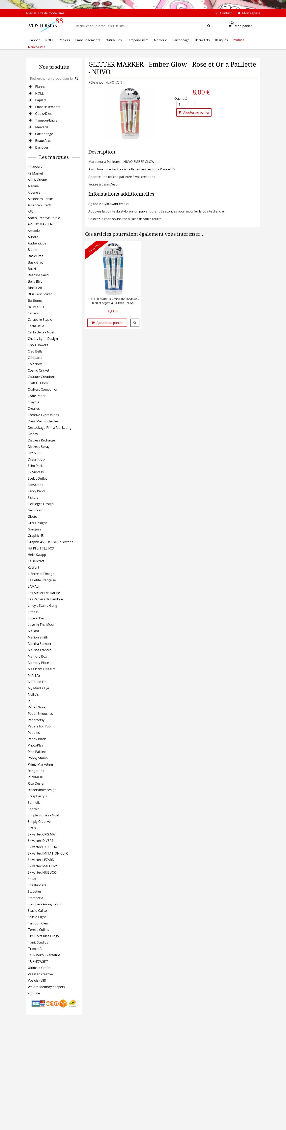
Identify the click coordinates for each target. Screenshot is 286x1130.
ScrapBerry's (37, 796)
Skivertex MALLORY (42, 866)
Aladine (33, 186)
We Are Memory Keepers (46, 987)
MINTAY (34, 675)
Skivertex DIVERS (40, 840)
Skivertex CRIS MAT (42, 834)
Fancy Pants (36, 491)
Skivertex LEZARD (41, 860)
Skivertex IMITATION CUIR (48, 853)
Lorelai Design (38, 618)
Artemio (34, 230)
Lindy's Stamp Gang (42, 605)
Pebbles (34, 732)
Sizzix (32, 828)
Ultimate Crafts (39, 968)
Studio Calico (37, 910)
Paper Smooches (40, 713)
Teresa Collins (38, 929)
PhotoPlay (35, 745)
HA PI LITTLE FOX (41, 548)
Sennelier (35, 802)
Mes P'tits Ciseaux (41, 669)
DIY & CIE (35, 453)
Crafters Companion (43, 389)
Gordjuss (34, 529)
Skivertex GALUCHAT (43, 847)
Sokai (32, 879)
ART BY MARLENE (41, 224)
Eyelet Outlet (37, 478)
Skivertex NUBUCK (42, 872)
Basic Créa (35, 256)
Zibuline (34, 993)
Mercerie (41, 127)
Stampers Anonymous (44, 904)
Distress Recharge (41, 440)
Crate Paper (37, 396)
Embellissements (47, 107)
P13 (30, 701)
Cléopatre (35, 357)
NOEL (39, 93)
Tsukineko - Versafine (44, 955)
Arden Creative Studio (44, 218)
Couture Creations (41, 377)
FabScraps (35, 485)
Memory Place (38, 663)
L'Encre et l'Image (41, 574)
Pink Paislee (37, 751)
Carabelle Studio (40, 319)
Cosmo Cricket (38, 370)
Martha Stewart (39, 643)
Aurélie (33, 237)
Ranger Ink (36, 771)
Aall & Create (37, 180)
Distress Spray (38, 446)
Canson (33, 313)
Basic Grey (35, 262)
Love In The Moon (41, 624)
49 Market (35, 173)
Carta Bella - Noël (41, 332)
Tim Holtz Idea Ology (43, 936)
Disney (33, 434)
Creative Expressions (43, 415)
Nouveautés (36, 47)
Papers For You (39, 726)
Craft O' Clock (38, 383)
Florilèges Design (41, 504)
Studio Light (37, 917)
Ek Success (36, 472)
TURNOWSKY (38, 961)
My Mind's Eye (38, 688)
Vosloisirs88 (37, 980)
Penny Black (37, 739)
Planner (41, 86)
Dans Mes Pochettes (43, 421)
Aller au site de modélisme (45, 13)
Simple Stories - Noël (43, 815)
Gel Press (35, 510)
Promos (238, 40)
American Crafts (40, 205)
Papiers (40, 100)
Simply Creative (39, 821)
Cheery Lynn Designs (43, 338)
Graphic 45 (36, 535)
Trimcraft (35, 948)
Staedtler (34, 891)
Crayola (33, 402)
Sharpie (33, 809)
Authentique (37, 243)
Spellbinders (37, 885)
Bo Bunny (35, 300)
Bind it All (35, 288)
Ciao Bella (35, 351)
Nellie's (33, 694)
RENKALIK (35, 777)
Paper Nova (36, 707)
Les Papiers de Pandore (45, 599)
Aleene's (34, 192)
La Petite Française (42, 580)
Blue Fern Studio (40, 294)
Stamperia (35, 898)
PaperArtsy (36, 720)
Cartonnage (44, 134)
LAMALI (33, 586)
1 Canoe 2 (35, 167)
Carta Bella (36, 326)
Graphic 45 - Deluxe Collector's (50, 542)
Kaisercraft (36, 561)
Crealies (34, 408)
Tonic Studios (38, 942)
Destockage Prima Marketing (50, 427)
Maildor (33, 631)
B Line (32, 249)
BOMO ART (36, 307)
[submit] (208, 26)
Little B (33, 612)
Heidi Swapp (37, 554)
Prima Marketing (40, 764)
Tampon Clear (38, 923)
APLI (31, 211)
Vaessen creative (40, 974)
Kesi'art (33, 567)
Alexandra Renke (40, 199)
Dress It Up (36, 459)
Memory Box (37, 656)
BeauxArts (43, 140)
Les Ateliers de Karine (44, 593)
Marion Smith (38, 637)
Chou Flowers (38, 345)
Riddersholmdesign (42, 790)
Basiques (42, 147)
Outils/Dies (43, 113)
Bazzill (32, 269)
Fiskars (33, 497)
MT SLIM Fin (37, 682)
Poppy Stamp (38, 758)
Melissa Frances (39, 650)
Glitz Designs (37, 523)
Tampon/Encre (46, 120)
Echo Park (35, 466)
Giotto (32, 516)
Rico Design (36, 783)
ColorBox (35, 364)
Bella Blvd (35, 281)
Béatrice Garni (38, 275)
